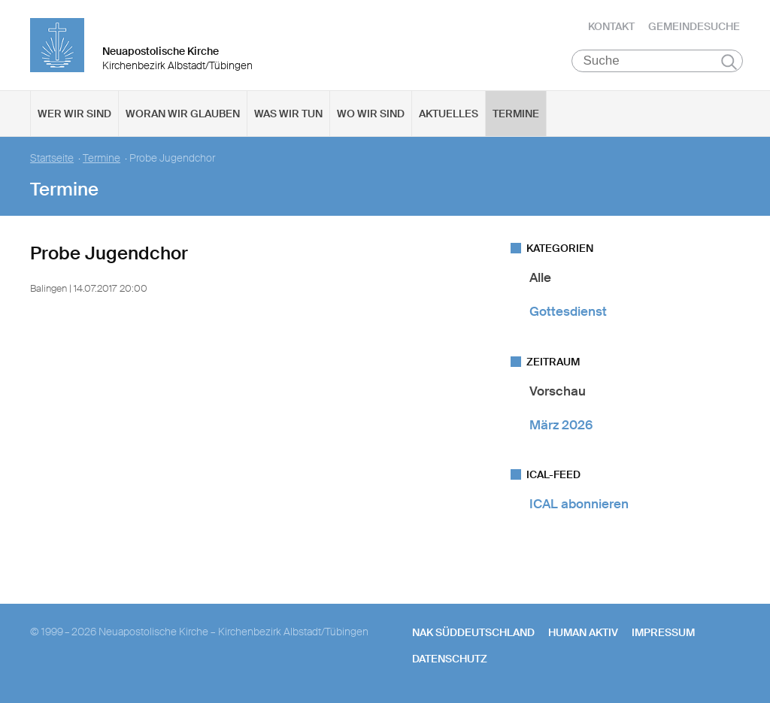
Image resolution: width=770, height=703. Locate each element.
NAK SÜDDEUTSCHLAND (473, 632)
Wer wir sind (74, 113)
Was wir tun (288, 113)
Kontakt (611, 26)
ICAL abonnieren (579, 503)
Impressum (663, 632)
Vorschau (557, 391)
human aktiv (583, 632)
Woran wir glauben (183, 113)
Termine (516, 113)
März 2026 (561, 425)
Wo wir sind (371, 113)
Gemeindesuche (694, 26)
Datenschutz (449, 658)
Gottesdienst (568, 311)
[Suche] (657, 61)
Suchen (729, 62)
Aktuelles (448, 113)
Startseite (52, 158)
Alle (540, 277)
